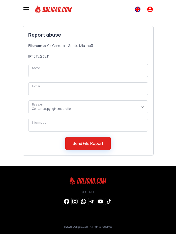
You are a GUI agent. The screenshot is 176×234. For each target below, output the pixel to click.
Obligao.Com (81, 226)
